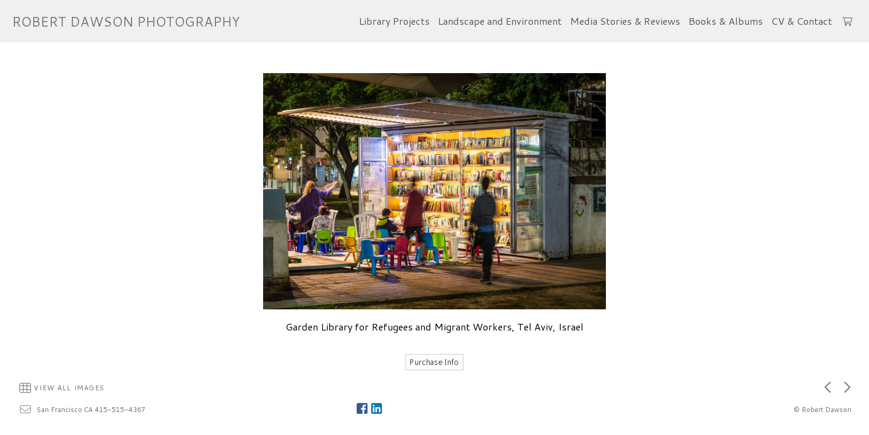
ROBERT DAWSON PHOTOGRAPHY (126, 21)
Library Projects (394, 21)
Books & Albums (726, 21)
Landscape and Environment (500, 21)
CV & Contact (801, 21)
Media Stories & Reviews (625, 21)
